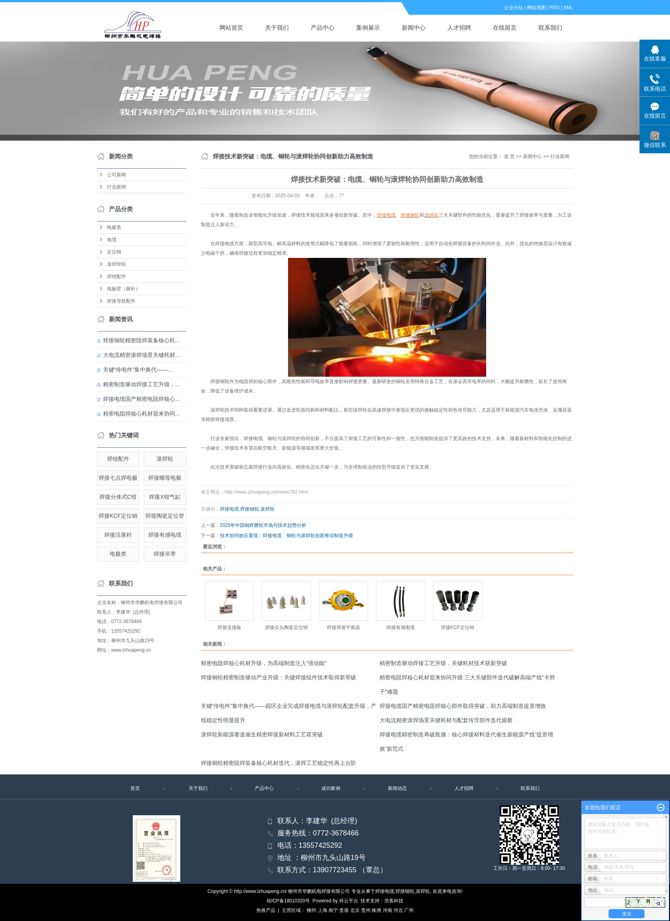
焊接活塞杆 (118, 535)
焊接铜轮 (249, 509)
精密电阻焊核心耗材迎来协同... (141, 413)
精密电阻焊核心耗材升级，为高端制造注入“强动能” (263, 663)
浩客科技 (393, 901)
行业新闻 (116, 187)
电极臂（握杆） (123, 289)
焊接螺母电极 (164, 478)
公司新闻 (116, 174)
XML (568, 7)
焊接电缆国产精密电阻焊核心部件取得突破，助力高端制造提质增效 (463, 706)
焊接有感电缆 (164, 535)
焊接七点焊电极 (118, 478)
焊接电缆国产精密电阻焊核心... (141, 399)
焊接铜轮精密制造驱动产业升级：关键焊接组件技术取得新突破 (278, 677)
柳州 (311, 910)
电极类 (114, 227)
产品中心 (322, 27)
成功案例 (330, 788)
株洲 (376, 910)
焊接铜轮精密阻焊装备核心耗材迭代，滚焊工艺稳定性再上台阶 (278, 763)
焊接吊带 (165, 554)
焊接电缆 (229, 509)
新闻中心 (414, 27)
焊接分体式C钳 (118, 497)
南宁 (333, 910)
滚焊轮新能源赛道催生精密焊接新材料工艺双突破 (262, 734)
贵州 (365, 910)
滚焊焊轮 (116, 264)
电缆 (111, 239)
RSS (554, 7)
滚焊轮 (165, 459)
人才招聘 (459, 27)
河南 (387, 910)
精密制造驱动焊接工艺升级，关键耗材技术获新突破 (443, 663)
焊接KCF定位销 (118, 516)
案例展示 (368, 27)
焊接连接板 (229, 627)
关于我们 (277, 27)
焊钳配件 (116, 276)
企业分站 (513, 7)
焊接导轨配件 (121, 301)
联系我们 (550, 27)
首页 (135, 788)
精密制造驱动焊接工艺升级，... (141, 384)
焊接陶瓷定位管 (164, 516)
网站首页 (231, 27)
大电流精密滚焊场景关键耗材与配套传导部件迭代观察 (446, 720)
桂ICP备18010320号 (288, 901)
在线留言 (505, 27)
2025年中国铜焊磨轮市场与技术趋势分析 (263, 525)
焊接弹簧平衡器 (343, 627)
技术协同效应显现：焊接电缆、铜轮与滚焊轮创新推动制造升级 (286, 535)
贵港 (344, 910)
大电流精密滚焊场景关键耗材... (141, 355)
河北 (398, 910)
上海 (322, 910)
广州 (409, 910)
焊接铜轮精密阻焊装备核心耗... (141, 340)
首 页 (509, 156)
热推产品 (265, 910)
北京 (355, 910)
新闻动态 (397, 788)
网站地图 (536, 7)
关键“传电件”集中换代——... (137, 369)
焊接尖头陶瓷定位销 (286, 627)
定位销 (114, 252)
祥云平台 (348, 901)
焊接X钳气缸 (164, 497)
